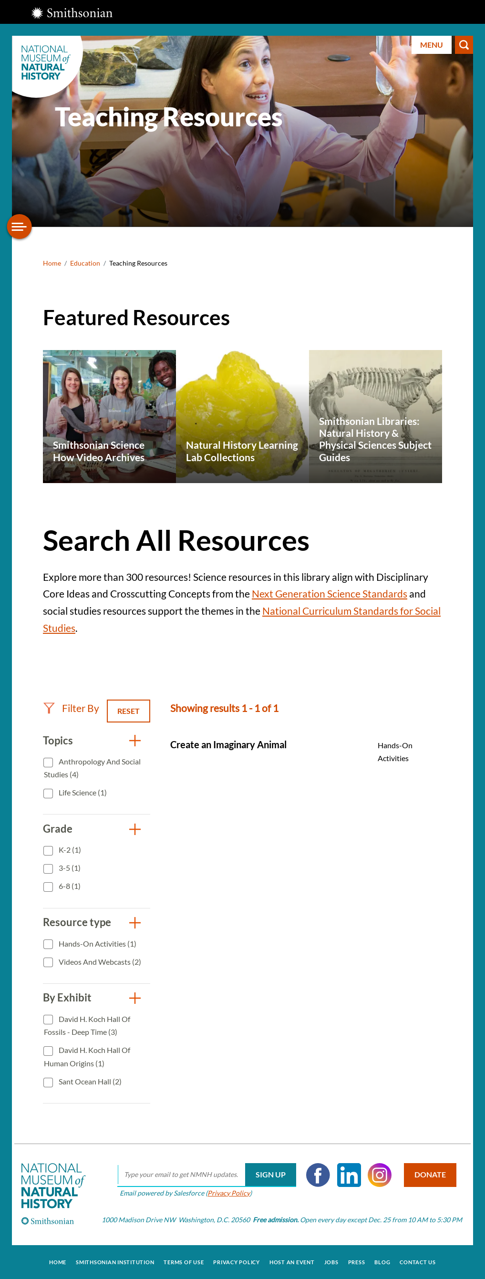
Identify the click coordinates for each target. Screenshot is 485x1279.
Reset (128, 710)
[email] (206, 1175)
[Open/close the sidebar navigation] (19, 226)
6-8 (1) (69, 885)
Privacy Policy (228, 1193)
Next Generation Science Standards (329, 593)
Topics (58, 740)
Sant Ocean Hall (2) (89, 1081)
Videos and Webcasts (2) (99, 961)
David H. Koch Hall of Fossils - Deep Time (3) (87, 1025)
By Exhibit (67, 997)
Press (356, 1261)
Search (464, 45)
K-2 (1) (69, 849)
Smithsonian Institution (115, 1261)
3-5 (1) (69, 867)
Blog (382, 1261)
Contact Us (418, 1261)
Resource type (77, 922)
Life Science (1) (82, 792)
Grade (57, 828)
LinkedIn (348, 1175)
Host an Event (292, 1261)
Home (52, 263)
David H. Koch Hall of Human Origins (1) (87, 1056)
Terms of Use (184, 1261)
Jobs (331, 1261)
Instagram (379, 1175)
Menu (431, 44)
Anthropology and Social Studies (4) (92, 768)
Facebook (318, 1175)
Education (85, 263)
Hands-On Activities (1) (96, 943)
